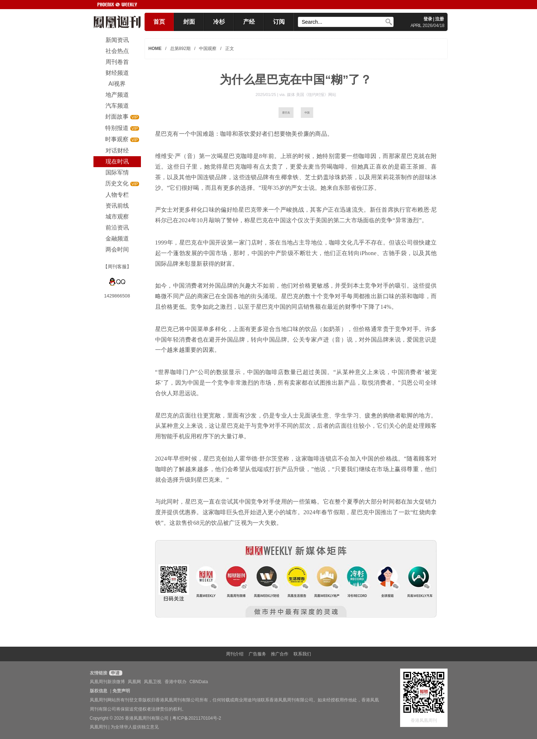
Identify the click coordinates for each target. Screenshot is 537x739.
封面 (189, 22)
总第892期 (180, 48)
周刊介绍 (234, 654)
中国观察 (207, 48)
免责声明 (121, 690)
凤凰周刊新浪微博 (107, 681)
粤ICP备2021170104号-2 (196, 718)
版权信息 (98, 690)
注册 (439, 19)
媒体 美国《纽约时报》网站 (311, 94)
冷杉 (219, 22)
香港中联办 (176, 681)
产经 (249, 22)
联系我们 (302, 654)
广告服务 (257, 654)
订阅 (279, 22)
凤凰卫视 (152, 681)
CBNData (198, 681)
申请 (115, 673)
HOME (155, 48)
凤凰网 (134, 681)
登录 (427, 19)
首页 (159, 22)
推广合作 (279, 654)
